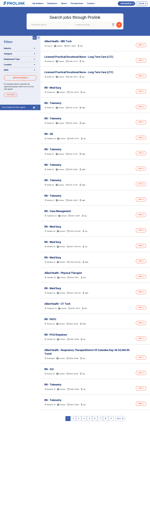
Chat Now (10, 95)
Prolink (14, 3)
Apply (140, 45)
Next (119, 418)
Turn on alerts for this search (13, 107)
